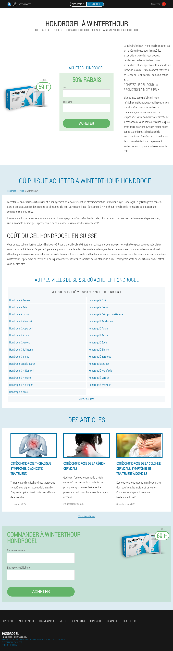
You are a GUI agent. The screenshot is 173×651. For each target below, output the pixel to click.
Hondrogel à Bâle (18, 307)
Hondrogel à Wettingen (21, 384)
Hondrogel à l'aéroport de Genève (106, 314)
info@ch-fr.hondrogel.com (14, 636)
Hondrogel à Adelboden (101, 321)
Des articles (78, 621)
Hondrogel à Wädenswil (21, 370)
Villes (63, 621)
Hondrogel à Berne (98, 307)
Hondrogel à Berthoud (100, 356)
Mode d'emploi (26, 621)
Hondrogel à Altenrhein (21, 321)
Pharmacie (95, 621)
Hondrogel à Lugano (19, 314)
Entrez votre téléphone (18, 567)
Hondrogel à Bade (98, 342)
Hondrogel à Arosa (98, 335)
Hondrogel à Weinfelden (101, 370)
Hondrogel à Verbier (99, 377)
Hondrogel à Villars (19, 392)
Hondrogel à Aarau (98, 328)
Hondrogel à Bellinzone (21, 349)
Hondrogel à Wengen (20, 377)
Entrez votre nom (16, 550)
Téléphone (67, 102)
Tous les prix (129, 621)
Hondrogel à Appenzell (20, 328)
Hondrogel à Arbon (19, 335)
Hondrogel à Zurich (98, 300)
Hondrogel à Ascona (19, 342)
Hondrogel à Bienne (99, 349)
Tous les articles (86, 516)
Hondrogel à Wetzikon (100, 384)
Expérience (8, 621)
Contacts (112, 621)
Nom (65, 87)
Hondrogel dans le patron (22, 363)
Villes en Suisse (86, 399)
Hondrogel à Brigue (19, 356)
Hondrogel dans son (99, 363)
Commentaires (46, 621)
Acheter (86, 123)
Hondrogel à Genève (19, 300)
